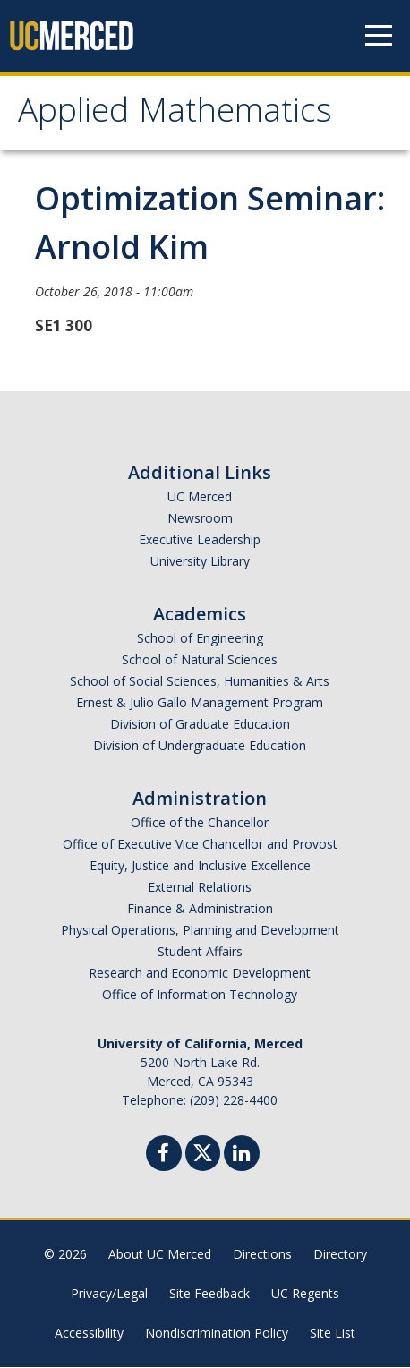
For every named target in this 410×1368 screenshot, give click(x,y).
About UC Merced (159, 1254)
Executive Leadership (200, 540)
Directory (340, 1254)
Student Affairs (200, 952)
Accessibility (89, 1333)
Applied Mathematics (175, 115)
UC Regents (305, 1294)
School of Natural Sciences (200, 660)
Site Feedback (209, 1294)
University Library (200, 561)
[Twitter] (202, 1152)
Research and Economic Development (200, 973)
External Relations (200, 887)
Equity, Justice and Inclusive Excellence (200, 866)
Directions (262, 1254)
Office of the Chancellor (200, 823)
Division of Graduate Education (200, 724)
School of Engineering (200, 638)
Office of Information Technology (199, 995)
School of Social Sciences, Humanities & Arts (199, 681)
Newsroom (200, 518)
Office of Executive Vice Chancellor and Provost (200, 844)
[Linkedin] (241, 1156)
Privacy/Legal (109, 1294)
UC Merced (199, 497)
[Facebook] (163, 1156)
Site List (332, 1333)
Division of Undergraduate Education (199, 746)
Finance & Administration (200, 909)
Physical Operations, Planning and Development (200, 930)
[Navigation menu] (379, 36)
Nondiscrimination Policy (216, 1333)
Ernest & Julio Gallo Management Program (199, 703)
